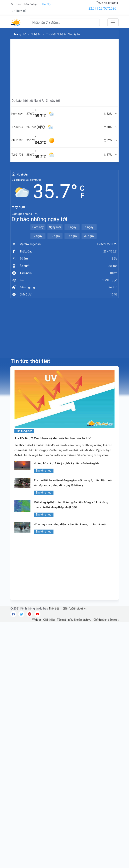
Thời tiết (54, 608)
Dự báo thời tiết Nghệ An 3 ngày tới (35, 101)
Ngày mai (55, 227)
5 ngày (89, 227)
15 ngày (72, 235)
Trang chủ (20, 34)
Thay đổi (19, 10)
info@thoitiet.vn (75, 608)
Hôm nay (38, 227)
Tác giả (61, 619)
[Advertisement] (64, 67)
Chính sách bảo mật (106, 619)
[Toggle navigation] (113, 22)
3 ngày (72, 227)
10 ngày (55, 235)
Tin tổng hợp (24, 431)
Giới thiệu (49, 619)
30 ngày (89, 235)
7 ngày (38, 235)
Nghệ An (36, 34)
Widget (36, 619)
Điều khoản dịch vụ (79, 619)
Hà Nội (46, 4)
